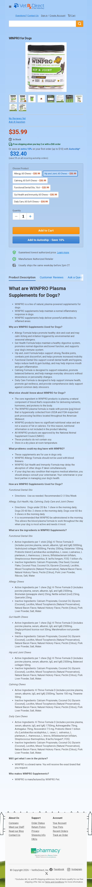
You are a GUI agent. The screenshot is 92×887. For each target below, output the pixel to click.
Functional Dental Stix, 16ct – (31, 187)
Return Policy (38, 827)
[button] (46, 67)
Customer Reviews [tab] (51, 277)
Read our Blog (16, 831)
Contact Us (33, 15)
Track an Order (60, 835)
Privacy (35, 831)
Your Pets (58, 827)
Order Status (38, 823)
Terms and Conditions (54, 882)
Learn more (63, 252)
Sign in (44, 15)
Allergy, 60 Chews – (27, 173)
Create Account (57, 15)
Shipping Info (38, 835)
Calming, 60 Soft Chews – (30, 180)
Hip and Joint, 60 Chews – (60, 173)
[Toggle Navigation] (10, 6)
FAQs (34, 839)
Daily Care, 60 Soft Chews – (31, 201)
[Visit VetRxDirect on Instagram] (74, 869)
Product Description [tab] (22, 277)
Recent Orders (60, 831)
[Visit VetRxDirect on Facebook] (56, 869)
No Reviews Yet (17, 118)
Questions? (21, 15)
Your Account (59, 823)
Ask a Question (17, 122)
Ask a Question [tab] (77, 277)
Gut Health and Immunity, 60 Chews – (35, 194)
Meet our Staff (16, 827)
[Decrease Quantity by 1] (16, 216)
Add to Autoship (46, 240)
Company (14, 823)
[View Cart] (72, 15)
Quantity (17, 210)
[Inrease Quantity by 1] (30, 216)
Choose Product (21, 168)
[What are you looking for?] (42, 23)
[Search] (79, 23)
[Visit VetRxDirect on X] (47, 873)
